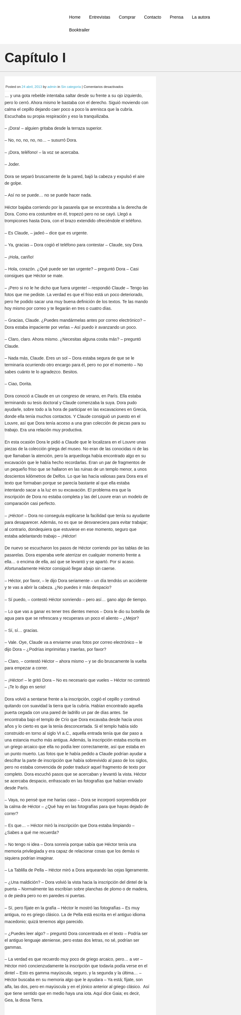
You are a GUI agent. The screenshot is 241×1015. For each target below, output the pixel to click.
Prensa (176, 17)
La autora (201, 17)
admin (52, 87)
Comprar (127, 17)
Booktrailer (79, 29)
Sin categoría (71, 87)
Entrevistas (99, 17)
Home (74, 17)
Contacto (152, 17)
